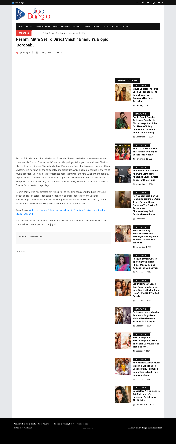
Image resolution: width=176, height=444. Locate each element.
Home (20, 26)
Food (55, 26)
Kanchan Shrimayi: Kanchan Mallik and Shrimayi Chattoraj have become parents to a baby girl (145, 236)
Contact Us (35, 424)
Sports (76, 26)
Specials (116, 26)
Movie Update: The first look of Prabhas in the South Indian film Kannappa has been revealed (145, 95)
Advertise (46, 424)
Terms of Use (82, 424)
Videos (86, 26)
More (125, 26)
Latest (29, 26)
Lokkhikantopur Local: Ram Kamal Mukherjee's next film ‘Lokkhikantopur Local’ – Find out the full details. (146, 290)
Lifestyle (65, 26)
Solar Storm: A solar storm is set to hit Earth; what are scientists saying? (79, 33)
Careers (57, 424)
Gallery (97, 26)
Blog (106, 26)
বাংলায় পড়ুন (18, 2)
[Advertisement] (63, 84)
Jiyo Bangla (23, 52)
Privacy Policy (68, 424)
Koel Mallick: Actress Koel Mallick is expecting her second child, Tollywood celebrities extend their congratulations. (146, 368)
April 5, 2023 (43, 52)
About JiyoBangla (21, 424)
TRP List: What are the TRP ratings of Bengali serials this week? (145, 151)
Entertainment (43, 26)
